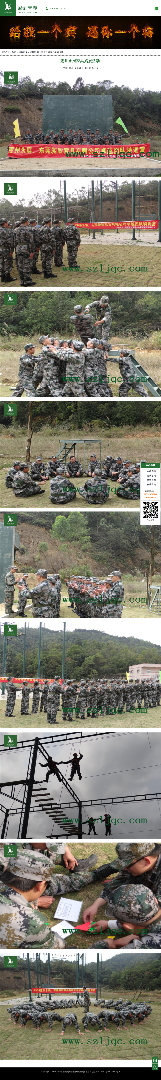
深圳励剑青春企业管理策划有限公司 (20, 8)
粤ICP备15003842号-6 (110, 1072)
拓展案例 (23, 52)
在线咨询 (151, 429)
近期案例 (34, 52)
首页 (14, 52)
